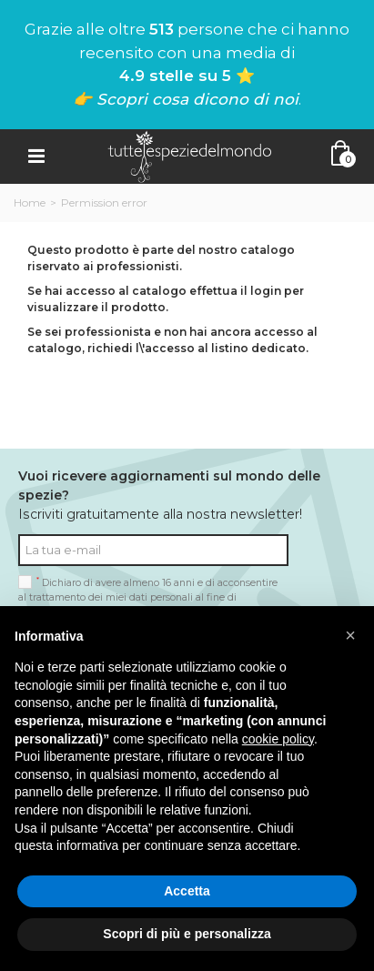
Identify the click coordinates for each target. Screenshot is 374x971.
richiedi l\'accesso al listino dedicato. (197, 348)
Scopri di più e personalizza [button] (186, 933)
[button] (350, 635)
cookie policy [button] (278, 739)
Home (29, 202)
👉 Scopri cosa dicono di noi (185, 99)
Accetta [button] (187, 891)
